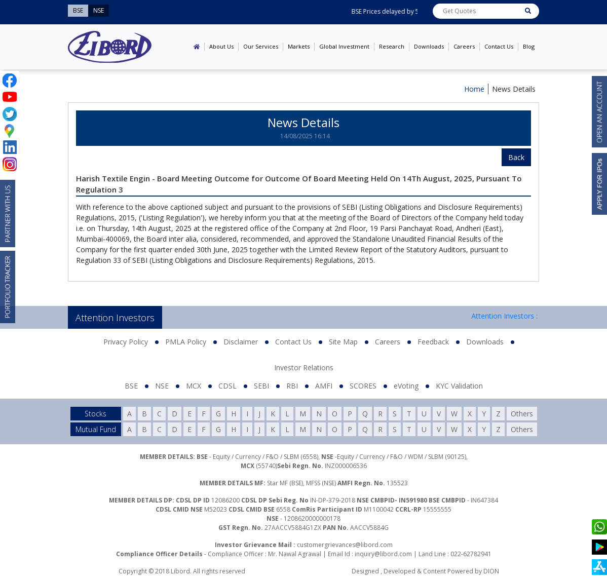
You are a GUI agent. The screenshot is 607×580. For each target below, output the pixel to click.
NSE (162, 386)
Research (391, 46)
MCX (193, 386)
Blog (529, 46)
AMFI (323, 386)
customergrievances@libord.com (345, 544)
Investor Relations (303, 367)
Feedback (433, 341)
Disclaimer (240, 341)
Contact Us (498, 46)
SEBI (261, 386)
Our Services (260, 46)
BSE (131, 386)
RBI (292, 386)
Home (474, 89)
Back (516, 157)
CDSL (227, 386)
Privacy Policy (125, 341)
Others (522, 413)
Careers (464, 46)
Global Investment (344, 46)
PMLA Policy (185, 341)
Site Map (343, 341)
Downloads (429, 46)
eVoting (406, 386)
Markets (299, 46)
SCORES (363, 386)
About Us (221, 46)
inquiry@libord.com (383, 554)
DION (491, 571)
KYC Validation (459, 386)
